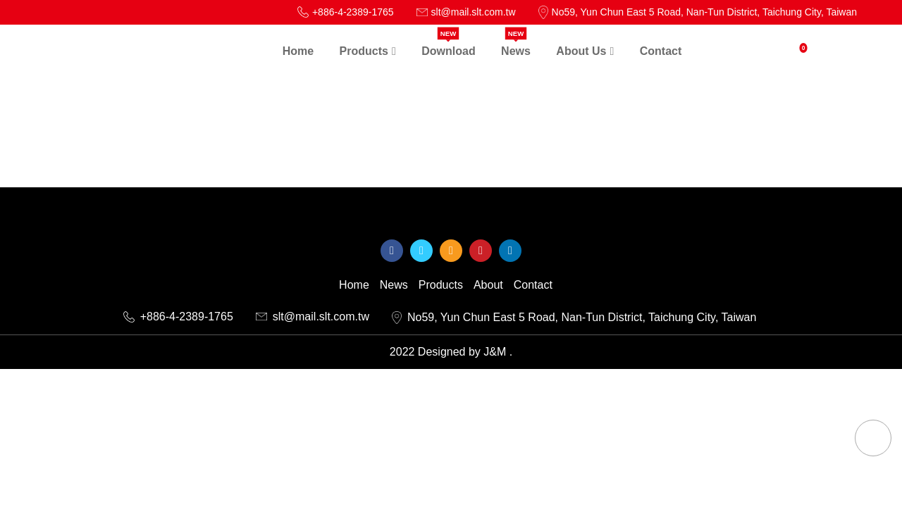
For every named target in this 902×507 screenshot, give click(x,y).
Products (441, 285)
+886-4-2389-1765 (178, 317)
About (488, 285)
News (394, 285)
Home (354, 285)
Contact (533, 285)
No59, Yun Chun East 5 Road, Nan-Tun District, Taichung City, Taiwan (574, 318)
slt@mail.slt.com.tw (312, 317)
